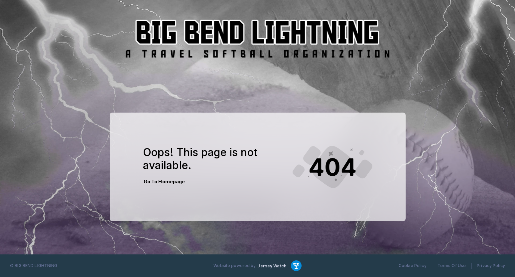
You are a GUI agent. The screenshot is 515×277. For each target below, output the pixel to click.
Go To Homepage (164, 181)
